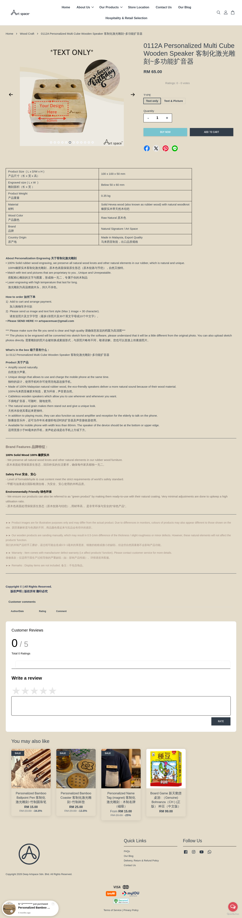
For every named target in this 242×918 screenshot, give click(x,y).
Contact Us (164, 7)
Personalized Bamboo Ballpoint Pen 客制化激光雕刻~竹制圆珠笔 (34, 908)
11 (89, 142)
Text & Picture (173, 100)
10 (85, 142)
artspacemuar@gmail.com (56, 320)
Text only (152, 100)
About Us (85, 7)
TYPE (147, 95)
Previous (11, 94)
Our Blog (184, 7)
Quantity (148, 110)
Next (132, 94)
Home (66, 7)
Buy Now (165, 132)
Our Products (111, 7)
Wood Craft (27, 33)
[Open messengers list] (233, 907)
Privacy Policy (130, 910)
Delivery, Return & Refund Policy (141, 860)
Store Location (138, 7)
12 (93, 142)
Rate (221, 721)
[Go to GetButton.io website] (233, 914)
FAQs (127, 851)
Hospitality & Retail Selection (126, 18)
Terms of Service (113, 910)
